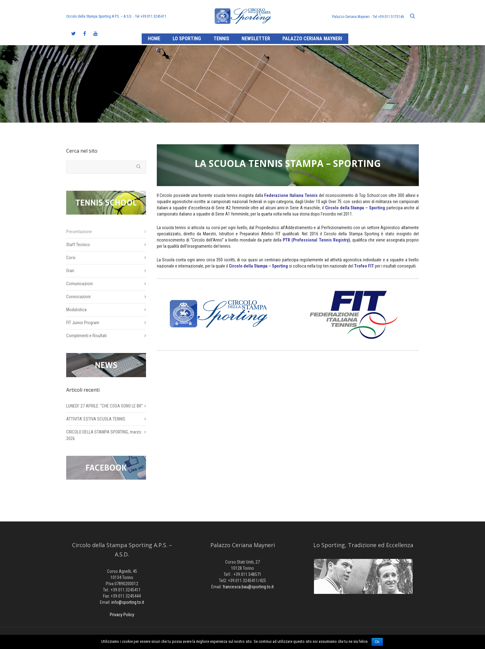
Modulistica (76, 309)
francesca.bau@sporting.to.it (248, 586)
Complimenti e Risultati (86, 335)
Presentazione (79, 231)
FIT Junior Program (82, 322)
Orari (70, 270)
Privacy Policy (122, 614)
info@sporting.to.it (127, 602)
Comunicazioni (79, 283)
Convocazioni (78, 296)
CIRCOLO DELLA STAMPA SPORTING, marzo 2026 (103, 435)
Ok (377, 642)
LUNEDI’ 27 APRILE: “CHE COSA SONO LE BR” (104, 405)
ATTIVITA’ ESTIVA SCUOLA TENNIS (95, 418)
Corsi (70, 257)
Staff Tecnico (78, 244)
